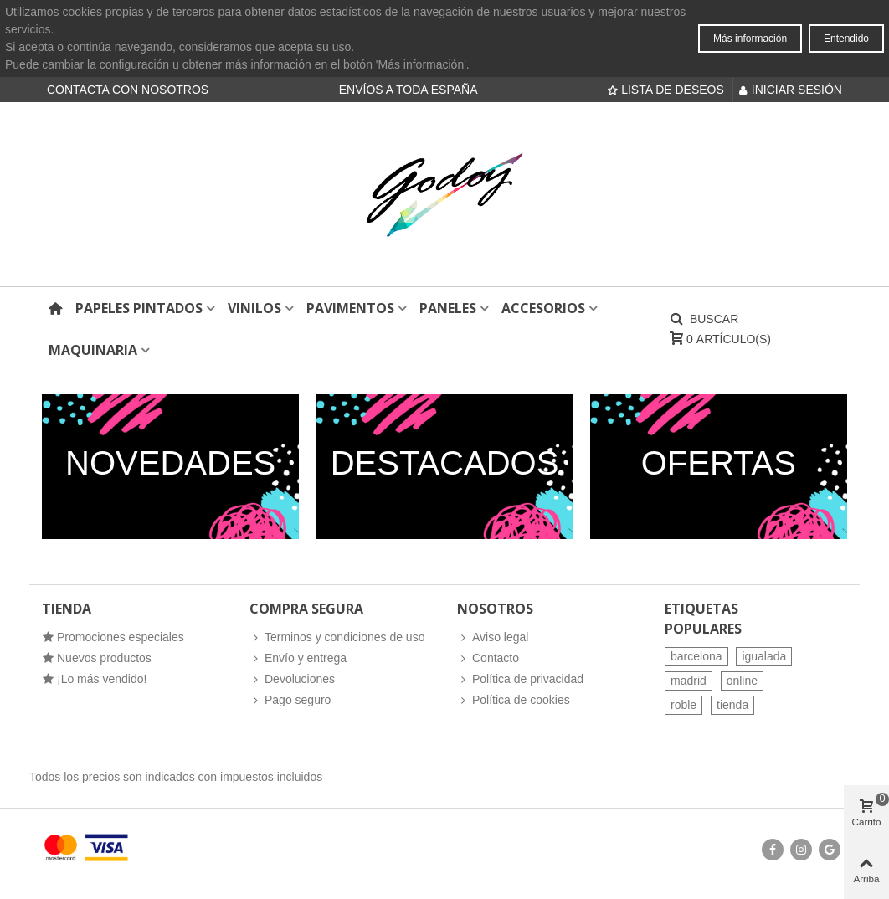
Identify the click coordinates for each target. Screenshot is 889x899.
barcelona (696, 656)
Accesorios (543, 308)
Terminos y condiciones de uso (336, 637)
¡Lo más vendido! (94, 679)
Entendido (846, 38)
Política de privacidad (520, 679)
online (742, 680)
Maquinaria (93, 350)
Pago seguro (290, 700)
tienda (732, 704)
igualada (764, 656)
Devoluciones (292, 679)
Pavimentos (350, 308)
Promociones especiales (113, 637)
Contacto (488, 658)
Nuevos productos (97, 658)
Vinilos (254, 308)
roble (683, 704)
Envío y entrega (298, 658)
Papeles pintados (139, 308)
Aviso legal (492, 637)
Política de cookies (513, 700)
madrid (689, 680)
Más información (750, 38)
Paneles (447, 308)
